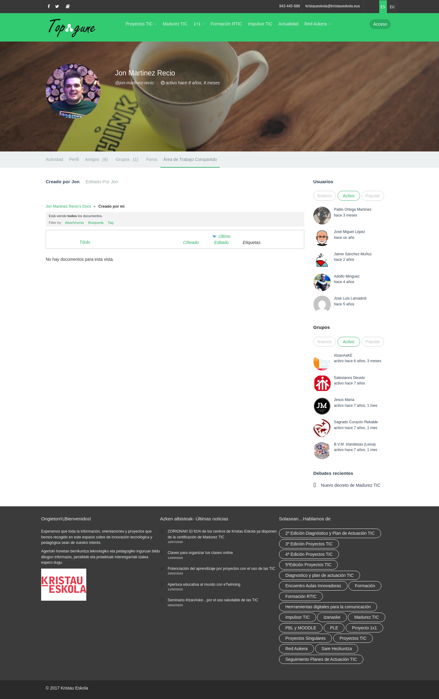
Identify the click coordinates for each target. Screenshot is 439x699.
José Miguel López (349, 232)
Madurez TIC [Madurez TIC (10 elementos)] (366, 617)
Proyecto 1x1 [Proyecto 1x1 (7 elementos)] (364, 627)
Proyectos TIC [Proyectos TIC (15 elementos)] (353, 638)
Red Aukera (316, 23)
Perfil (74, 159)
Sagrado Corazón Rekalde (356, 422)
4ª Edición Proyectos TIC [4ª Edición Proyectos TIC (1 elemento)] (309, 554)
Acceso (380, 24)
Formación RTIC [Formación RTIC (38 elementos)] (300, 596)
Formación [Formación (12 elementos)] (365, 585)
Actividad (54, 159)
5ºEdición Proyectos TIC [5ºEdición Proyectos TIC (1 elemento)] (308, 564)
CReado (191, 242)
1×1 (197, 23)
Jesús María (344, 400)
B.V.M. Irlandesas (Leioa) (355, 444)
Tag (110, 222)
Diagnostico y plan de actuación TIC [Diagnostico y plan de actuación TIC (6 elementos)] (319, 575)
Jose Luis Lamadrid (350, 298)
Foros (151, 159)
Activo (348, 195)
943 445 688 (289, 6)
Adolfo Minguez (346, 276)
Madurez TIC (175, 23)
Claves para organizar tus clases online (200, 553)
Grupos (128, 159)
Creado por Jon (63, 181)
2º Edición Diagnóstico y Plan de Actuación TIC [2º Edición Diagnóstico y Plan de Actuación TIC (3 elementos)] (330, 533)
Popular (373, 195)
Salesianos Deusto (349, 378)
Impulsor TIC (260, 23)
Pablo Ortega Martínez (352, 209)
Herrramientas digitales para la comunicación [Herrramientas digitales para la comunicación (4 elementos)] (328, 606)
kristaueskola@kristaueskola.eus (332, 6)
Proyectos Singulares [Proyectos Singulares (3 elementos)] (305, 638)
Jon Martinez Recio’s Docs (68, 206)
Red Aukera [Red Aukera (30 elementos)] (296, 648)
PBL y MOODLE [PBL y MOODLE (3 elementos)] (300, 627)
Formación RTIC (226, 23)
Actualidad (288, 23)
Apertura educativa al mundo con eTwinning (204, 584)
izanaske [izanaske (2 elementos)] (331, 617)
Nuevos (324, 195)
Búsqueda (95, 222)
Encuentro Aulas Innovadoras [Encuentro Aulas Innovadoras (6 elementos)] (313, 585)
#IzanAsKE (343, 355)
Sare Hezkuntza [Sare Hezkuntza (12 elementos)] (337, 648)
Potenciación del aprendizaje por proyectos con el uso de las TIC (221, 568)
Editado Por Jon (102, 181)
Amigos (97, 159)
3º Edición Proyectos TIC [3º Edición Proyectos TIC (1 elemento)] (309, 543)
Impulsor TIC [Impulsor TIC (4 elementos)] (297, 617)
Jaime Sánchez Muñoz (353, 254)
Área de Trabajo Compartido (190, 159)
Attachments (74, 222)
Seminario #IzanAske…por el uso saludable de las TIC (213, 600)
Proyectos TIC (139, 23)
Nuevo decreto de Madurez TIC (350, 485)
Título (85, 242)
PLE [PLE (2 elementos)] (334, 627)
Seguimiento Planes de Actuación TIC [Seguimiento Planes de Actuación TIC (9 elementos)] (321, 659)
